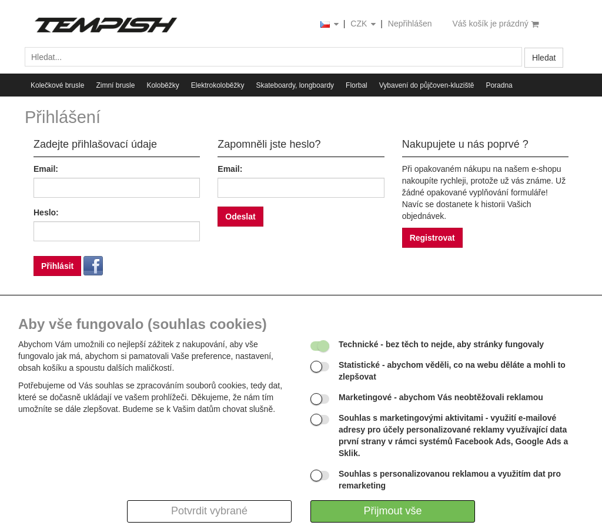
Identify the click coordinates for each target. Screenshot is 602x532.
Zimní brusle (115, 85)
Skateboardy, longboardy (295, 85)
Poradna (499, 85)
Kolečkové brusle (57, 85)
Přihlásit (57, 266)
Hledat (544, 57)
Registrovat (432, 237)
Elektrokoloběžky (218, 85)
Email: (46, 169)
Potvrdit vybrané (209, 511)
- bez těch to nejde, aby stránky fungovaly (441, 344)
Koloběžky (162, 85)
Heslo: (46, 212)
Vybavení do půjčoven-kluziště (426, 85)
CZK (363, 24)
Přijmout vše (392, 511)
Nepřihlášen (410, 23)
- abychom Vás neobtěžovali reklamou (441, 397)
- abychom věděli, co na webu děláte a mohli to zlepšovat (452, 370)
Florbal (356, 85)
